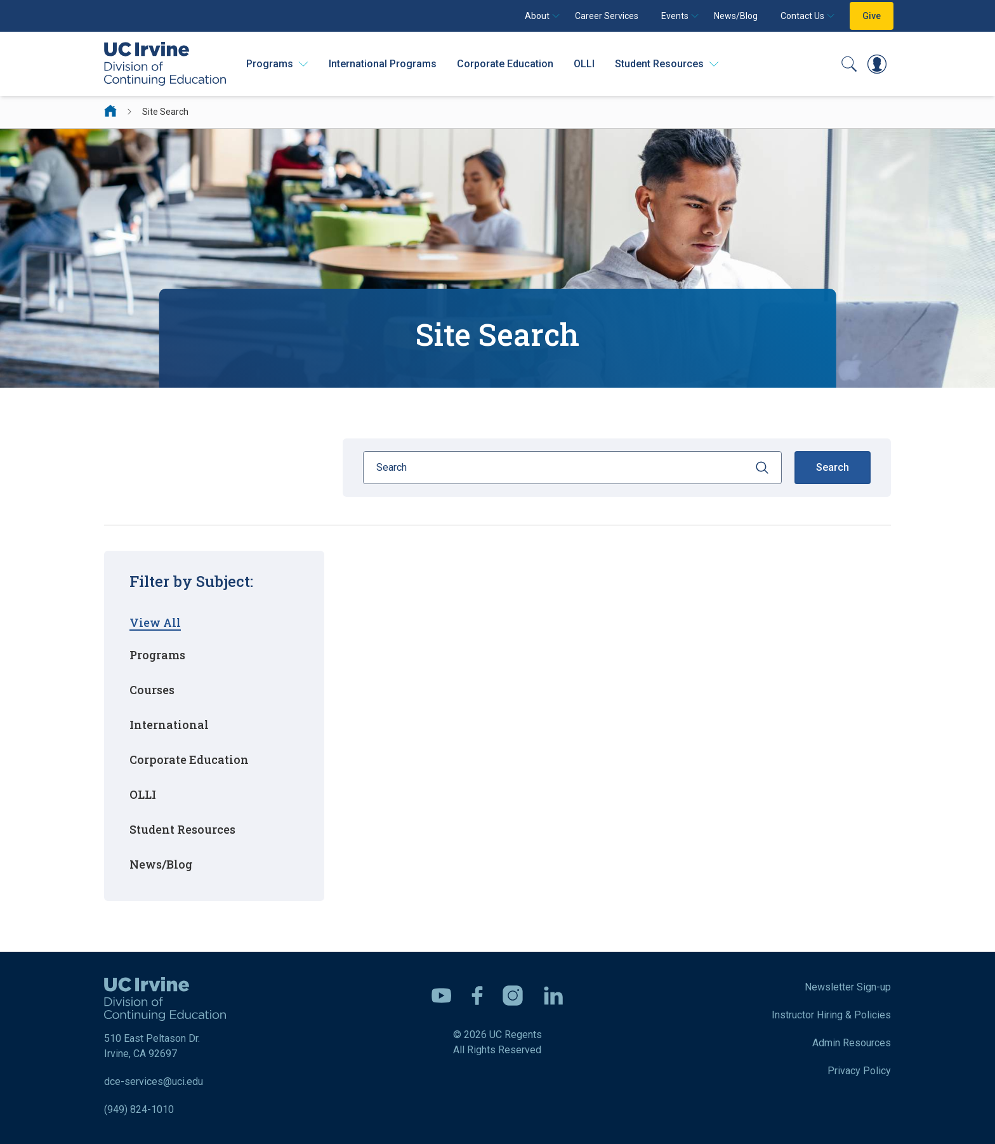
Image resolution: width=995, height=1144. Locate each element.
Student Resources (182, 829)
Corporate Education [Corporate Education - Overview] (505, 64)
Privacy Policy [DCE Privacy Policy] (859, 1071)
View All (155, 622)
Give (871, 16)
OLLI (584, 64)
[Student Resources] (667, 64)
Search (832, 467)
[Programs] (277, 64)
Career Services (606, 16)
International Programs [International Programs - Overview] (383, 64)
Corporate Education (189, 759)
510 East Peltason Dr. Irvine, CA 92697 (165, 1018)
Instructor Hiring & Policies (831, 1015)
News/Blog (736, 16)
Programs (157, 654)
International (169, 724)
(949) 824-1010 (139, 1109)
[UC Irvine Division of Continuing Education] (165, 64)
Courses (152, 689)
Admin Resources (851, 1043)
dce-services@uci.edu (153, 1081)
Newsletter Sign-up (848, 987)
